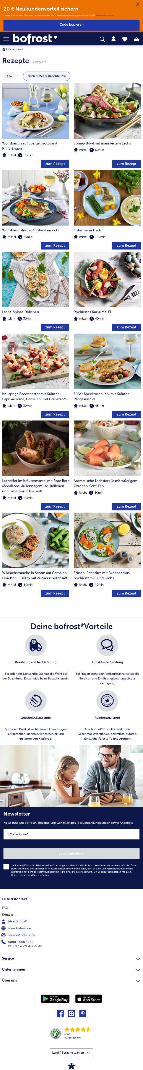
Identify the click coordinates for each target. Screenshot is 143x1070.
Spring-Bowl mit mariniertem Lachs (102, 143)
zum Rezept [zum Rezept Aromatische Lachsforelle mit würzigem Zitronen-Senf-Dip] (126, 506)
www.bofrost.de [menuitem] (16, 928)
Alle (9, 76)
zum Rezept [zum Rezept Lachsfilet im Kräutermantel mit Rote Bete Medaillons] (55, 506)
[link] (40, 39)
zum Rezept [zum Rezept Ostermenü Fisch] (126, 245)
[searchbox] (102, 39)
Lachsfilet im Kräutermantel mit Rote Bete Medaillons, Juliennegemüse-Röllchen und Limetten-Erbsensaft (35, 486)
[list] (71, 690)
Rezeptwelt (15, 49)
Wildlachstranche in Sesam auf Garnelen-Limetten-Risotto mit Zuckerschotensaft (35, 575)
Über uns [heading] (71, 980)
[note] (35, 155)
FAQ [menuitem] (5, 908)
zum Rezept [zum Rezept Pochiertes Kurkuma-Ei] (126, 327)
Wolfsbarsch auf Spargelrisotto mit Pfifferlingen (29, 146)
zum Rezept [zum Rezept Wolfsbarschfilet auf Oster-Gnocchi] (55, 245)
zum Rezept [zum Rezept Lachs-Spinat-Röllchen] (55, 327)
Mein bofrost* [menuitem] (15, 921)
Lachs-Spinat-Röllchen (20, 312)
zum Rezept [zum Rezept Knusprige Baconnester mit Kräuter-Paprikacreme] (55, 414)
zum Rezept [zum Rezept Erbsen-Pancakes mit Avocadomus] (126, 593)
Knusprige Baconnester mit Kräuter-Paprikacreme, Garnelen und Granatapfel (35, 396)
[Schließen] (138, 4)
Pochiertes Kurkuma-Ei (92, 312)
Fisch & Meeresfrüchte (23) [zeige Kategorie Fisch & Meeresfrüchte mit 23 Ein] (47, 76)
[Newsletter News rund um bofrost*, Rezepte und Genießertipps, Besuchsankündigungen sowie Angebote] (71, 848)
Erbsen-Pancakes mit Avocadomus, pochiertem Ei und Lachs (102, 575)
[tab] (113, 39)
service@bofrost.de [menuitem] (18, 935)
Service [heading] (71, 958)
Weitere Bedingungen (104, 15)
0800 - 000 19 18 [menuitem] (18, 942)
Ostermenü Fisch (87, 230)
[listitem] (36, 660)
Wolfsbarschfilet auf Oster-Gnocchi (30, 230)
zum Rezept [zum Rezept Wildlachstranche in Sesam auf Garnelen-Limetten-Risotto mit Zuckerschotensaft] (55, 593)
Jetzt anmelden (71, 853)
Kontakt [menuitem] (7, 914)
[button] (8, 39)
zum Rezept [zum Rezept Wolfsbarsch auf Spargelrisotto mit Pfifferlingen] (55, 164)
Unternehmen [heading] (71, 969)
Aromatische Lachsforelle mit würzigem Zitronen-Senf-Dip (105, 483)
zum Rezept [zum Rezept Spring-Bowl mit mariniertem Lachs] (126, 164)
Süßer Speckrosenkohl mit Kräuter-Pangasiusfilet (102, 396)
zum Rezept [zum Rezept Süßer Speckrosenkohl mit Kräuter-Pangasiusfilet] (126, 414)
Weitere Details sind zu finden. (30, 875)
